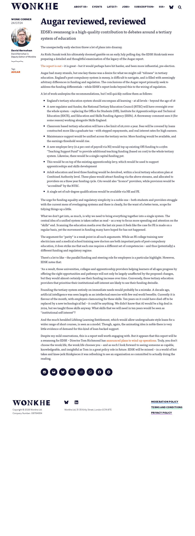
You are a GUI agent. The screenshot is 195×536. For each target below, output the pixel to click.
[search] (179, 7)
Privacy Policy (161, 412)
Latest (111, 6)
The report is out (51, 65)
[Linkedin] (75, 402)
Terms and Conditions (166, 407)
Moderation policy (164, 401)
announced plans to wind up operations (131, 340)
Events (97, 6)
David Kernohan (21, 50)
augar (15, 72)
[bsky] (171, 7)
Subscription (143, 6)
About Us (80, 6)
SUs (161, 6)
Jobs (125, 6)
